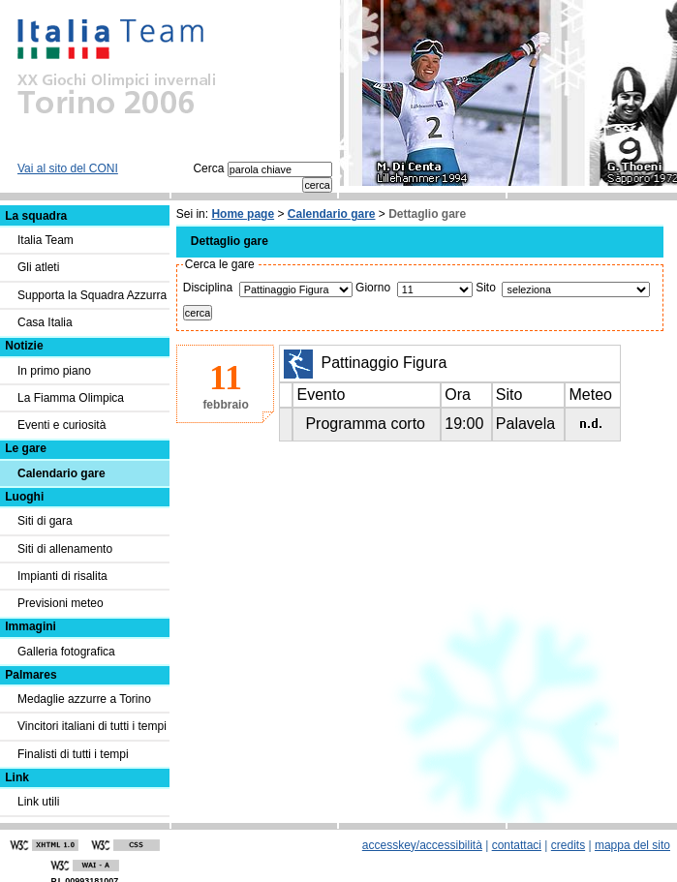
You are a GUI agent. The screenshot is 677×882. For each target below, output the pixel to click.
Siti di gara (45, 521)
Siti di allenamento (64, 549)
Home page (242, 214)
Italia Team (45, 240)
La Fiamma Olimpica (70, 398)
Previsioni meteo (60, 603)
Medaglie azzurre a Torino (84, 699)
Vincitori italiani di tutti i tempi (92, 726)
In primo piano (54, 371)
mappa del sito (632, 845)
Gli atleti (38, 267)
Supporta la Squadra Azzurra (92, 295)
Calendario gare (332, 214)
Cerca (262, 168)
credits (568, 845)
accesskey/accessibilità (422, 845)
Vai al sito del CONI (67, 168)
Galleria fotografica (66, 651)
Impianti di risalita (62, 576)
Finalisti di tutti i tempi (73, 754)
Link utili (38, 801)
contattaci (516, 845)
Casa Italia (45, 322)
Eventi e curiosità (61, 425)
